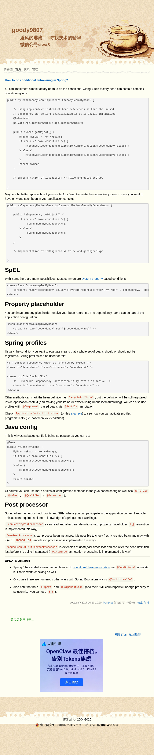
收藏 (140, 602)
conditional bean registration (91, 567)
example (76, 413)
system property (92, 278)
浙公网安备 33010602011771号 (58, 725)
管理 (35, 69)
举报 (146, 602)
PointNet (108, 602)
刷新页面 (121, 634)
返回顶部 (135, 634)
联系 (27, 69)
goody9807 (27, 30)
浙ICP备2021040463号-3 (101, 725)
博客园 (8, 69)
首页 (18, 69)
